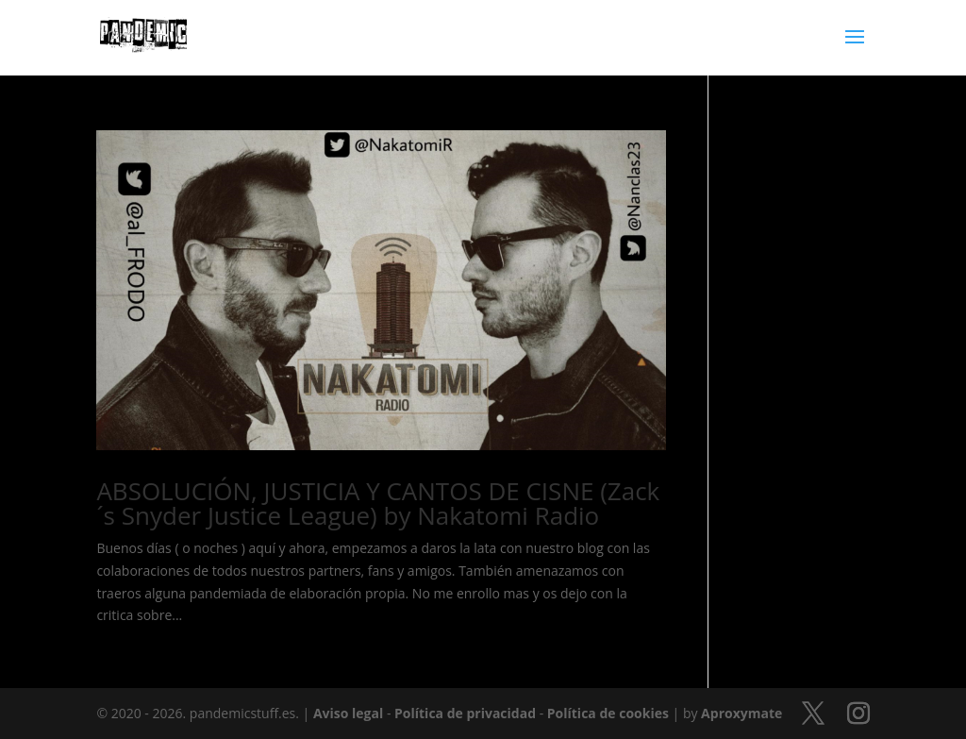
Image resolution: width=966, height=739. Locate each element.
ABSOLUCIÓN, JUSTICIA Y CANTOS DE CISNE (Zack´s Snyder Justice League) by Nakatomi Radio (377, 503)
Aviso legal (348, 713)
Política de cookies (608, 713)
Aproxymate (741, 713)
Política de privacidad (465, 713)
